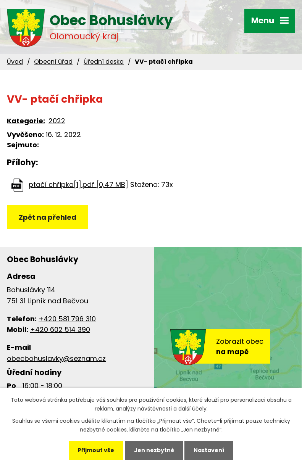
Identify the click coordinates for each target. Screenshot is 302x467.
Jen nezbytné (154, 450)
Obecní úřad (53, 61)
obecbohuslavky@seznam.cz (56, 358)
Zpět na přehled (47, 217)
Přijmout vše (96, 450)
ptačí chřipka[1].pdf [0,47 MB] (78, 184)
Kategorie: (26, 121)
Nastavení (209, 450)
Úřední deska (104, 61)
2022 (56, 121)
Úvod (15, 61)
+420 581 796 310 (67, 319)
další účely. (193, 408)
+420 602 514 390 (60, 329)
